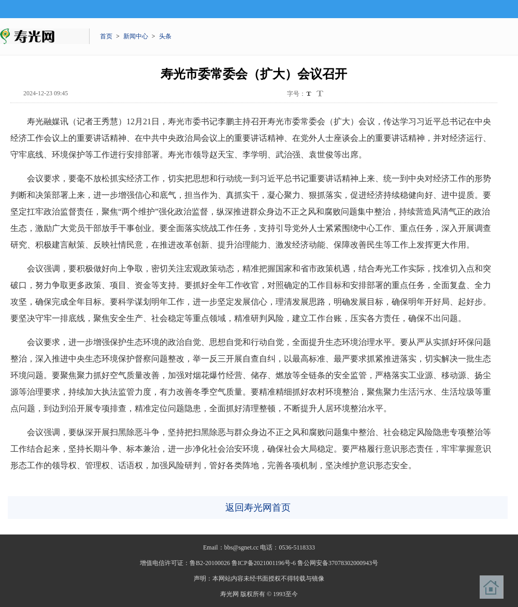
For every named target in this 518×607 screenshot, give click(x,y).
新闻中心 (135, 36)
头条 (165, 36)
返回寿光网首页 (258, 507)
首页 (106, 36)
